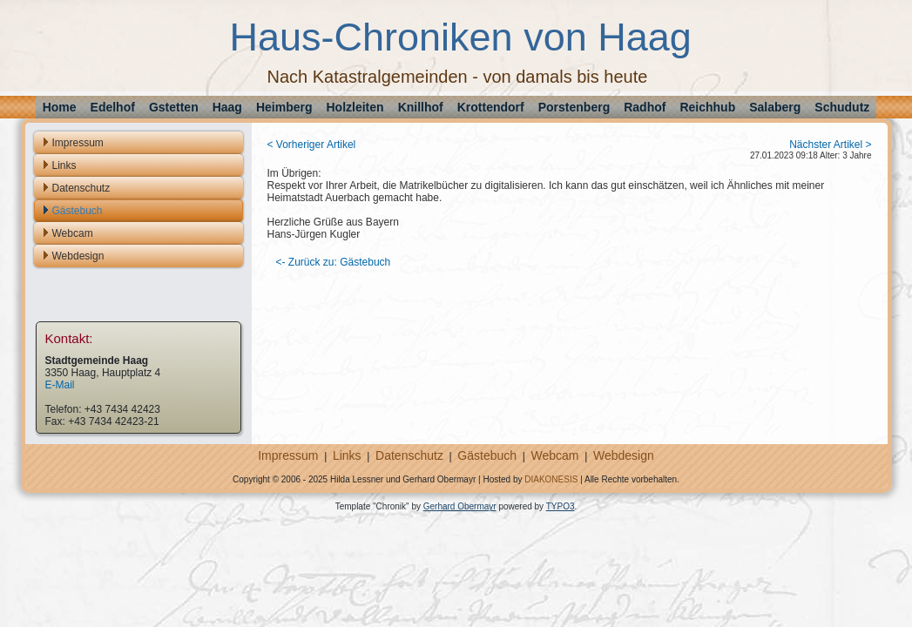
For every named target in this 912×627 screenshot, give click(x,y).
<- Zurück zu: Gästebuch (333, 262)
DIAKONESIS (551, 479)
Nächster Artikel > (830, 144)
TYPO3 (560, 506)
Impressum (78, 143)
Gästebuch (77, 211)
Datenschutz (81, 188)
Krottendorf (490, 107)
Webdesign (78, 256)
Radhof (644, 107)
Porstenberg (574, 107)
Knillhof (420, 107)
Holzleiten (355, 107)
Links (64, 165)
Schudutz (841, 107)
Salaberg (775, 107)
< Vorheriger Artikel (311, 144)
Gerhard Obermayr (460, 506)
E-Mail (60, 385)
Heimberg (284, 107)
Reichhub (707, 107)
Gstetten (174, 107)
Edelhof (113, 107)
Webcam (72, 233)
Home (60, 107)
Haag (227, 107)
